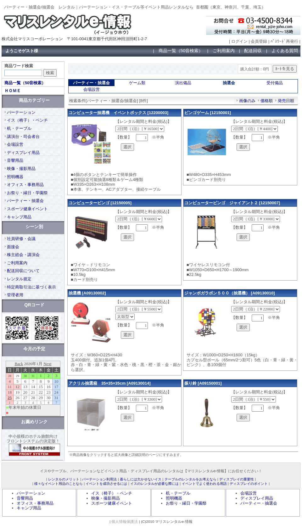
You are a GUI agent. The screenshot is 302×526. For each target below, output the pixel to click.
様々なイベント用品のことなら (58, 483)
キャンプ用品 (19, 217)
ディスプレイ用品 (23, 152)
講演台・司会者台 (23, 136)
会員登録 (259, 41)
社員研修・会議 (21, 238)
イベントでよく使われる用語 (204, 483)
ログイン (239, 41)
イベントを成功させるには (106, 483)
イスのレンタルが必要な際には (154, 483)
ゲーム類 (137, 82)
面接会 (13, 246)
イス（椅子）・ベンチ (27, 120)
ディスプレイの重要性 (236, 479)
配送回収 (253, 50)
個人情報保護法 (124, 521)
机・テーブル (19, 128)
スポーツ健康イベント (27, 208)
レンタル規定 (19, 279)
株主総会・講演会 (23, 254)
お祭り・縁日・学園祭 (27, 192)
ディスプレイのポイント (249, 483)
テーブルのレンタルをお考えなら (190, 479)
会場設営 (91, 89)
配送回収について (23, 270)
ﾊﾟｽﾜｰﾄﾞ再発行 (284, 41)
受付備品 (274, 82)
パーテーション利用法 (99, 479)
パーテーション (21, 112)
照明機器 (15, 176)
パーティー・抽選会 (25, 200)
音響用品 (15, 160)
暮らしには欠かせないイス (140, 479)
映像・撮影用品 (21, 168)
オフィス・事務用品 (25, 184)
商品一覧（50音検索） (181, 50)
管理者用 (15, 295)
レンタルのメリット (63, 479)
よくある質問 (284, 50)
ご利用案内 (224, 50)
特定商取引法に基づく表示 (31, 287)
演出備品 (183, 82)
